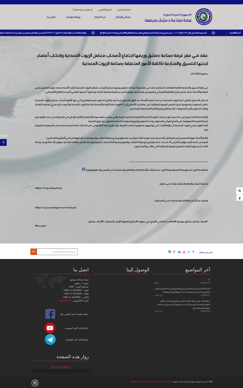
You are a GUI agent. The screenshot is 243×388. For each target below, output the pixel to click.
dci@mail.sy (65, 300)
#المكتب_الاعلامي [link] (167, 221)
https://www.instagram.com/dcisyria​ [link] (55, 208)
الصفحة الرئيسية (123, 10)
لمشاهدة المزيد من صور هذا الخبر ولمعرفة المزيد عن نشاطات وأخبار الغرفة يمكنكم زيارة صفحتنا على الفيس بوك (144, 170)
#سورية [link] (125, 221)
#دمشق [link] (133, 221)
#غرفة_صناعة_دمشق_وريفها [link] (192, 221)
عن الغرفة (99, 17)
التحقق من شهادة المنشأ (82, 10)
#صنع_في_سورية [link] (148, 221)
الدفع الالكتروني (104, 10)
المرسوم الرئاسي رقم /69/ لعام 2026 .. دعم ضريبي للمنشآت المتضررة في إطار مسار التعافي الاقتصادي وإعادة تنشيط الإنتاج (152, 33)
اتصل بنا (50, 17)
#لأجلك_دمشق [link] (96, 221)
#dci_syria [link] (40, 226)
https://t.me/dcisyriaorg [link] (48, 188)
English (4, 136)
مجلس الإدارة (122, 17)
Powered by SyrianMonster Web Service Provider (150, 382)
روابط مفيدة (72, 17)
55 (209, 279)
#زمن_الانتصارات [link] (113, 221)
